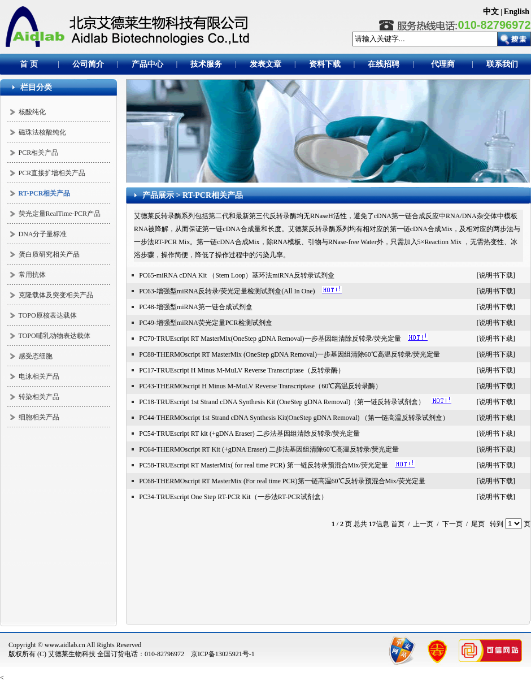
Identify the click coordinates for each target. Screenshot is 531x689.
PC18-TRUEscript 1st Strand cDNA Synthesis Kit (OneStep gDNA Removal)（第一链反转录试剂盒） (282, 402)
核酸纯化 (32, 112)
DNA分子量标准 (43, 234)
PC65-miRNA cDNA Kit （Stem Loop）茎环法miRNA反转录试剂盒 (236, 275)
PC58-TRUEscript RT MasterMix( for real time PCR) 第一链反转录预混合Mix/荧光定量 (263, 465)
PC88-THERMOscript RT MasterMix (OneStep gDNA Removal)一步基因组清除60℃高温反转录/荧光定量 (289, 354)
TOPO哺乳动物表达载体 (54, 336)
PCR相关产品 (39, 153)
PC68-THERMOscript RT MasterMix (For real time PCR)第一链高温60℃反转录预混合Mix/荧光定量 (282, 481)
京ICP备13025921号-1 (223, 654)
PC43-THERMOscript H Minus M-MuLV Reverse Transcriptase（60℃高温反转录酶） (260, 386)
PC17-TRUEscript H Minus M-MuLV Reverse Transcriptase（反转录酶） (242, 370)
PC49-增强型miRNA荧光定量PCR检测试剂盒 (205, 323)
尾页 (478, 524)
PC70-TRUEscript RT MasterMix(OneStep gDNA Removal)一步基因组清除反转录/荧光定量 (270, 339)
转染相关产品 (39, 397)
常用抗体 (32, 275)
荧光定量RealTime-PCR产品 (60, 214)
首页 (397, 524)
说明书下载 (496, 275)
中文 (491, 11)
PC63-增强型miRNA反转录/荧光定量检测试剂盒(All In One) (227, 291)
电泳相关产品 (39, 376)
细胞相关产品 (39, 417)
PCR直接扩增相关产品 (52, 173)
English (516, 11)
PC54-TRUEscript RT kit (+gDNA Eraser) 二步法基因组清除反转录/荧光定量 (249, 433)
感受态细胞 (36, 356)
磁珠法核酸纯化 (42, 132)
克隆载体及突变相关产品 (56, 295)
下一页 (452, 524)
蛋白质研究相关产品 (49, 254)
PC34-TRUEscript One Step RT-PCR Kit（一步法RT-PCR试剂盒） (233, 497)
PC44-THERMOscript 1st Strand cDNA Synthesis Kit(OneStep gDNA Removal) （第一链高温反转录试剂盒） (294, 418)
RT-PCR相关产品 (212, 195)
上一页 (423, 524)
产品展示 (158, 195)
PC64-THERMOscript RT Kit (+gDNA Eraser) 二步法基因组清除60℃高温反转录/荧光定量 (269, 449)
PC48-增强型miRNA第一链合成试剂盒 (196, 307)
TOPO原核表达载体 (48, 315)
